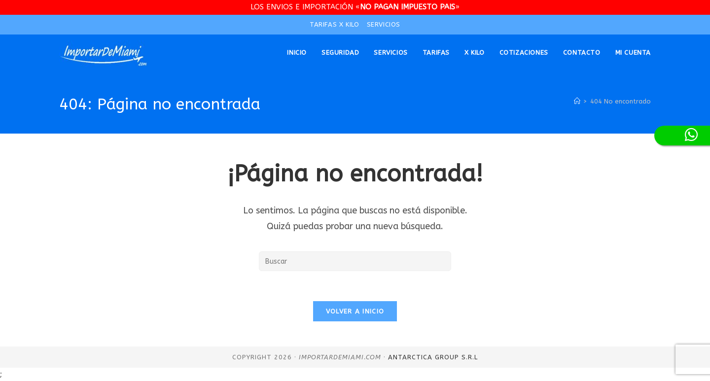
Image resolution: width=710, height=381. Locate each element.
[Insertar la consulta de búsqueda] (355, 261)
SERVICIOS (383, 24)
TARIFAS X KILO (334, 24)
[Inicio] (577, 101)
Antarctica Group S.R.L (433, 357)
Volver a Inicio (355, 311)
